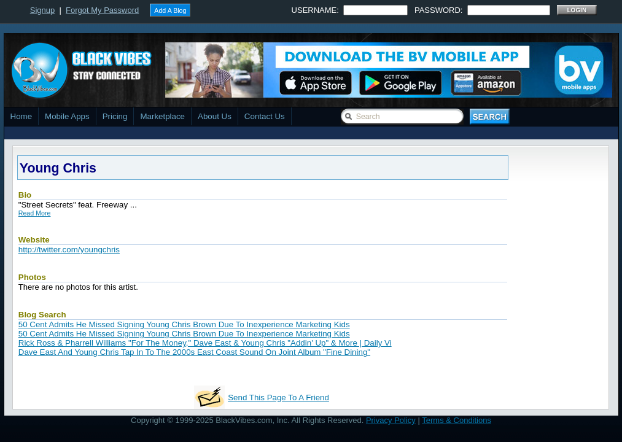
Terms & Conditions (456, 420)
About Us (214, 116)
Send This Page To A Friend (278, 397)
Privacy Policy (391, 420)
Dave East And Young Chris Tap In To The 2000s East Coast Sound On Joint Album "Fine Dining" (194, 352)
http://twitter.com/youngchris (69, 249)
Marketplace (162, 116)
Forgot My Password (102, 10)
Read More (34, 213)
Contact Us (264, 116)
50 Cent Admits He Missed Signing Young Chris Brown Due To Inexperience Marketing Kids (184, 324)
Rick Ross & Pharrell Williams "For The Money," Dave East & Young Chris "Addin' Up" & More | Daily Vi (205, 342)
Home (21, 116)
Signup (42, 10)
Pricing (115, 116)
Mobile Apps (67, 116)
